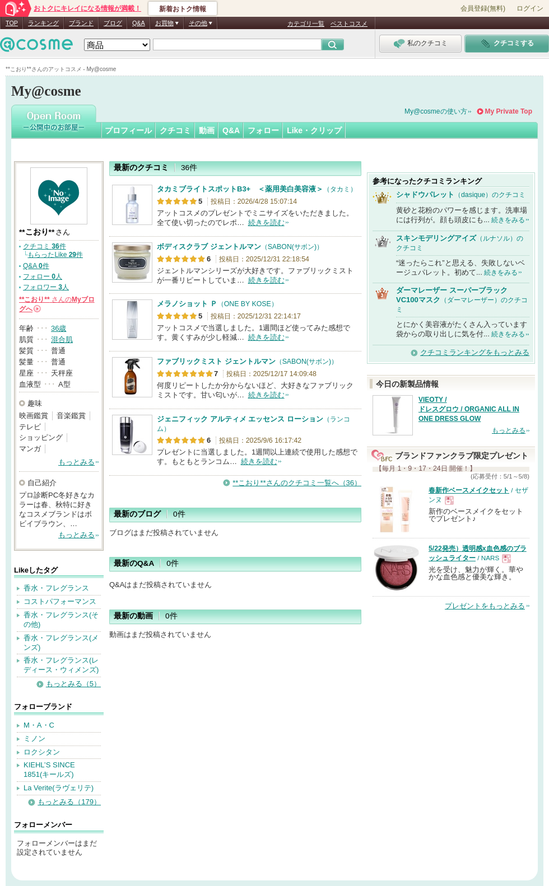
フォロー (263, 130)
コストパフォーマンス (60, 601)
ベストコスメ (349, 23)
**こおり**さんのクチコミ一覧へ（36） (296, 483)
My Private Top (508, 111)
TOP (12, 23)
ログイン (530, 8)
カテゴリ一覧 (305, 23)
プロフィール (128, 130)
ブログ (113, 23)
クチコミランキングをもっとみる (474, 352)
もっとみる (76, 462)
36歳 (58, 328)
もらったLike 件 (55, 255)
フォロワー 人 (46, 287)
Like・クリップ (314, 130)
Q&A (138, 23)
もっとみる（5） (73, 683)
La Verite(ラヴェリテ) (59, 788)
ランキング (43, 23)
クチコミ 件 (44, 246)
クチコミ (175, 130)
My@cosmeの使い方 (435, 111)
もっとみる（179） (69, 802)
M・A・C (39, 725)
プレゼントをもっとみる (485, 606)
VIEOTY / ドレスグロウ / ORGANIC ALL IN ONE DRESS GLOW (468, 409)
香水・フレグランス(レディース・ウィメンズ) (61, 665)
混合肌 (62, 339)
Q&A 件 (36, 266)
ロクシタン (42, 752)
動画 (207, 130)
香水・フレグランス (56, 588)
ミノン (34, 738)
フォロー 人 (42, 276)
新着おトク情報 (182, 9)
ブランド (81, 23)
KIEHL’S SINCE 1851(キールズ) (49, 770)
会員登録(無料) (482, 8)
